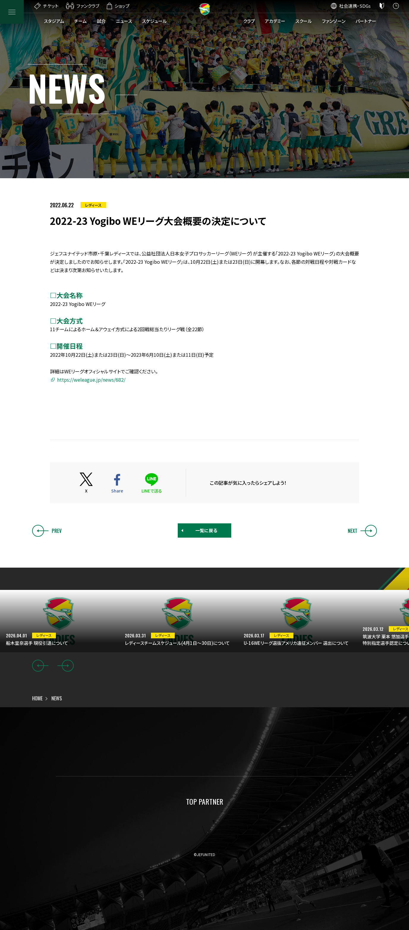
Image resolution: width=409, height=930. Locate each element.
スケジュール (154, 21)
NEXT (362, 531)
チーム (80, 21)
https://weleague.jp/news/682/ (91, 379)
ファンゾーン (333, 21)
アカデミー (275, 21)
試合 (101, 21)
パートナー (365, 21)
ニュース (124, 21)
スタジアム (54, 21)
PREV (47, 531)
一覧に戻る (206, 530)
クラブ (249, 21)
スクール (303, 21)
